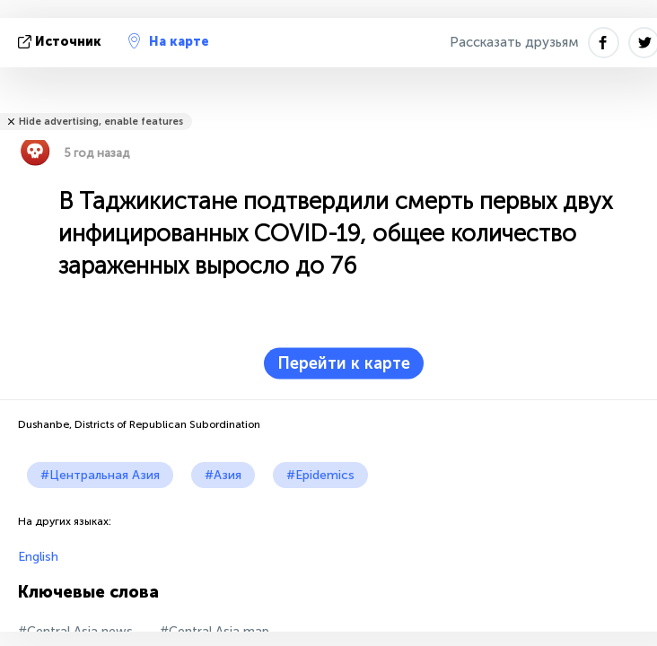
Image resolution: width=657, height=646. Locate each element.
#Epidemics (320, 475)
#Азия (223, 475)
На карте (168, 41)
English (38, 556)
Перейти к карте (343, 363)
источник (61, 41)
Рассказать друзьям (514, 42)
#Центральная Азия (100, 475)
